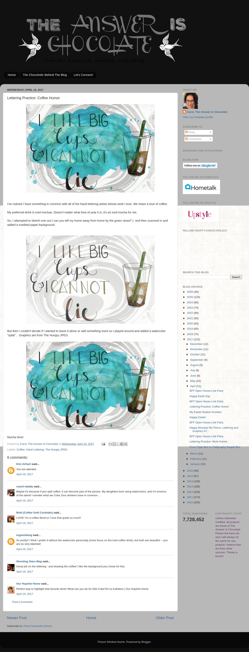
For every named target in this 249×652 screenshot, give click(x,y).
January (195, 464)
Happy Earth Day (200, 396)
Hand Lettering (35, 449)
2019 (190, 328)
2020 (190, 323)
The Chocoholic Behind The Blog (45, 74)
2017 (190, 339)
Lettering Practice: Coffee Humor (209, 406)
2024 (190, 302)
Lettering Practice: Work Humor (208, 441)
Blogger (146, 641)
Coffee (21, 449)
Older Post (165, 618)
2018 (190, 334)
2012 (190, 491)
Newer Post (17, 618)
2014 (190, 481)
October (195, 354)
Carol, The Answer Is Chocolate (207, 111)
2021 (190, 318)
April (193, 386)
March (194, 453)
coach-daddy (24, 486)
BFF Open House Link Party (206, 390)
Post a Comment (22, 601)
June (193, 375)
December (196, 343)
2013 (190, 486)
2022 (190, 312)
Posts (190, 132)
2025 (190, 296)
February (196, 458)
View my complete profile (198, 117)
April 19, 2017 (24, 474)
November (196, 349)
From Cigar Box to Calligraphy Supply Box (215, 446)
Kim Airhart (23, 464)
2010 (190, 502)
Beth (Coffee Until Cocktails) (34, 512)
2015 (190, 476)
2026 (190, 291)
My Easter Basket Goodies (206, 412)
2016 (190, 470)
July (193, 370)
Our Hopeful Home (28, 583)
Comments (193, 139)
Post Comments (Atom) (38, 626)
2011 (190, 497)
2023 (190, 307)
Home (12, 74)
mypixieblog (24, 535)
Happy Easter (198, 417)
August (194, 365)
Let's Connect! (83, 74)
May (193, 380)
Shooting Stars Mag (29, 561)
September (197, 359)
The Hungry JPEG (56, 449)
